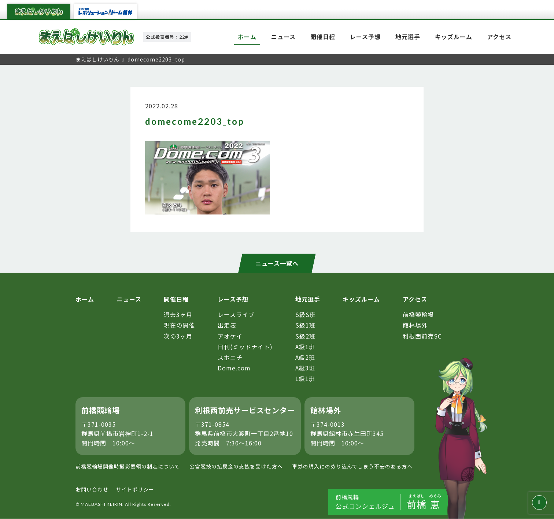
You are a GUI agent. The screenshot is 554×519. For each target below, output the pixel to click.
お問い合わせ (91, 489)
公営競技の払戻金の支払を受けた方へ (236, 466)
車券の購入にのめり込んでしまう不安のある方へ (352, 466)
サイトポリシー (135, 489)
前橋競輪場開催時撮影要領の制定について (127, 466)
